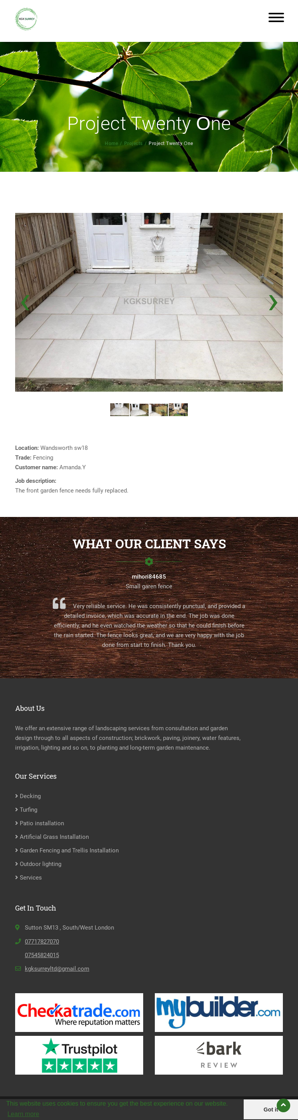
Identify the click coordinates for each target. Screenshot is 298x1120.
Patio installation (39, 823)
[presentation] (25, 299)
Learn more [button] (23, 1114)
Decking (28, 796)
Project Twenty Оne (171, 143)
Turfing (26, 809)
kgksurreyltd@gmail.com (57, 968)
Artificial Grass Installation (52, 836)
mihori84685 (149, 576)
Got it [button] (270, 1109)
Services (28, 877)
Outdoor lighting (38, 864)
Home (111, 143)
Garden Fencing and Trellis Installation (67, 850)
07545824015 (42, 955)
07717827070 (42, 941)
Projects (133, 143)
